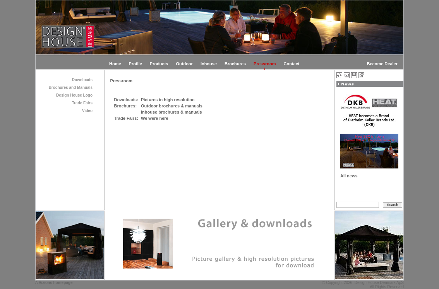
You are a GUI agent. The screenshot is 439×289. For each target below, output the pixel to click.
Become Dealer (382, 63)
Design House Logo (74, 95)
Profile (135, 63)
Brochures (235, 63)
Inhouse (209, 63)
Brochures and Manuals (71, 87)
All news (349, 175)
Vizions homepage (56, 282)
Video (87, 111)
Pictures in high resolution (168, 99)
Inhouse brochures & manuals (171, 112)
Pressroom (265, 63)
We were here (154, 118)
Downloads (82, 80)
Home (115, 63)
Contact (292, 63)
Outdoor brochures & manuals (171, 106)
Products (159, 63)
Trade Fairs (82, 103)
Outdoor (184, 63)
